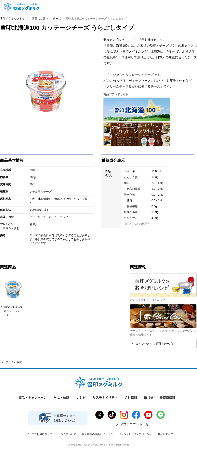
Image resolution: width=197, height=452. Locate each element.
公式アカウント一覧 (132, 424)
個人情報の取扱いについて (97, 434)
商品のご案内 (40, 18)
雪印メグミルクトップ (14, 18)
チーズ (57, 18)
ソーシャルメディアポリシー (135, 434)
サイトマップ (165, 434)
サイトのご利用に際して (38, 434)
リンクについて (67, 434)
